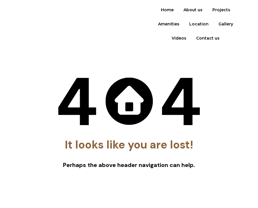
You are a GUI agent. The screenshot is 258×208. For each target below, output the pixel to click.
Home (167, 9)
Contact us (208, 38)
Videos (179, 38)
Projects (221, 9)
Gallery (225, 24)
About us (193, 9)
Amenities (168, 24)
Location (199, 24)
